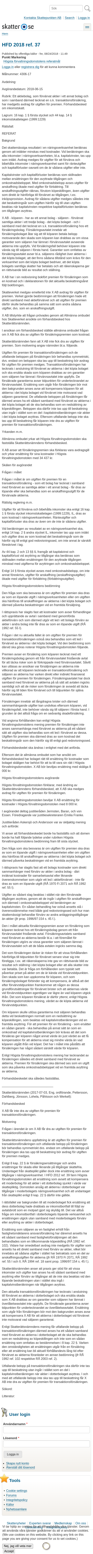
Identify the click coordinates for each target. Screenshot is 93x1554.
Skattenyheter (16, 1523)
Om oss (80, 1523)
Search (70, 17)
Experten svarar (40, 1523)
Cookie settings (16, 1490)
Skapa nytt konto (17, 1463)
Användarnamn (14, 1424)
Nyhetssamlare (16, 1509)
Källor (10, 1504)
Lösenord (10, 1438)
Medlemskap (63, 1523)
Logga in (84, 17)
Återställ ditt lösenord (20, 1467)
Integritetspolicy (16, 1500)
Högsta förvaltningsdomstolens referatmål (31, 61)
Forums (11, 1495)
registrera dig (30, 67)
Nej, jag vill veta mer (18, 1548)
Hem (5, 33)
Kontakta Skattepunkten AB (42, 17)
